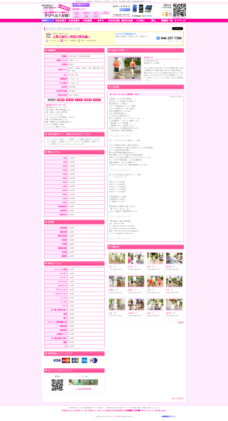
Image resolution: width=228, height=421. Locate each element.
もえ (168, 289)
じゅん (148, 57)
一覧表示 (180, 322)
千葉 (105, 13)
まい (110, 266)
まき (149, 266)
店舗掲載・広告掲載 (133, 410)
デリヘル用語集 (105, 410)
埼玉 (96, 13)
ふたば (130, 313)
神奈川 (86, 13)
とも (110, 313)
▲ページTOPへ (178, 398)
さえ (149, 289)
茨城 (86, 16)
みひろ (168, 313)
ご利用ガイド (92, 410)
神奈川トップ (47, 20)
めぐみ (168, 266)
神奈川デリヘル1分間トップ (74, 410)
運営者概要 (119, 410)
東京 (77, 13)
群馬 (96, 16)
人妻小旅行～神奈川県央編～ (71, 36)
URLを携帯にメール (179, 17)
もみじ (130, 289)
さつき (130, 266)
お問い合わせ (161, 410)
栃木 (77, 16)
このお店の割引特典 (83, 389)
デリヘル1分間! (115, 416)
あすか (111, 289)
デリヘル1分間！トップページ (81, 5)
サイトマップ (148, 410)
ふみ (149, 313)
